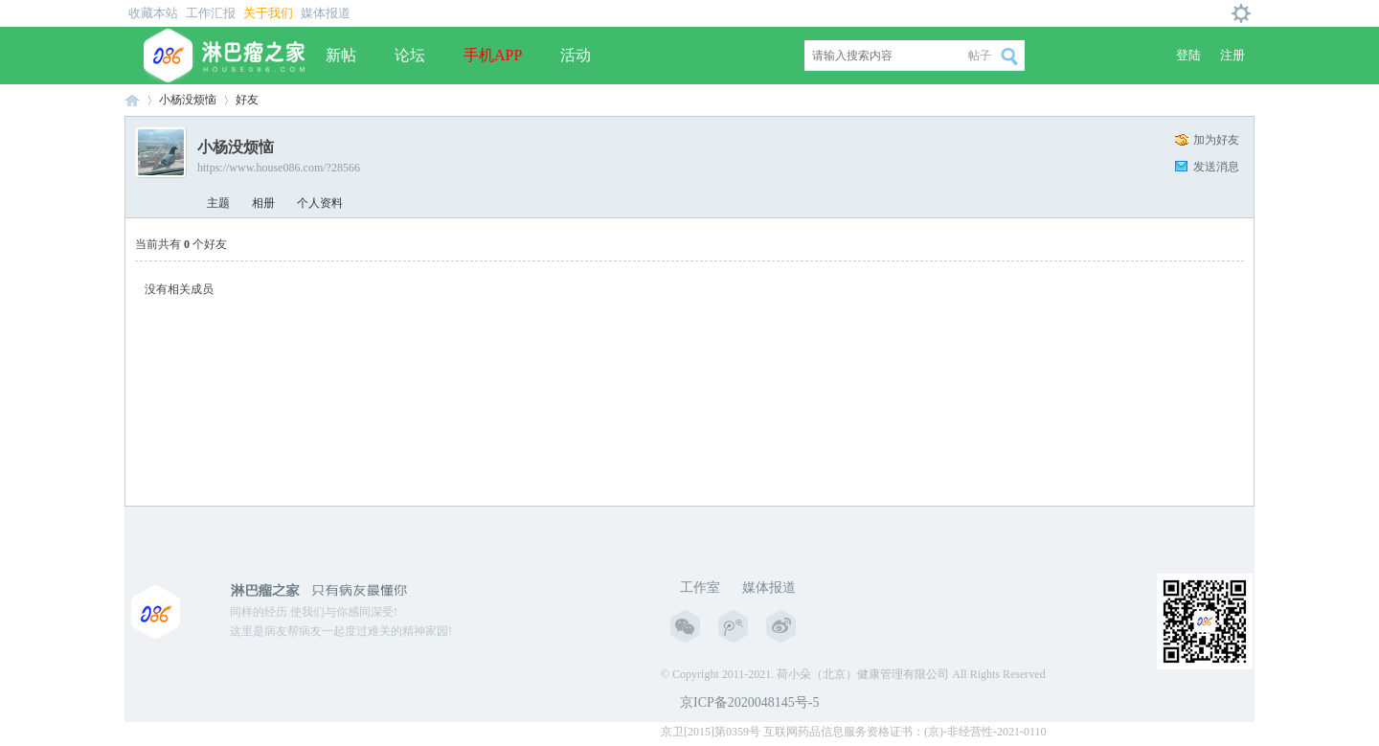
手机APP (492, 55)
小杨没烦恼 (187, 99)
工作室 (700, 587)
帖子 (979, 55)
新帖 (341, 55)
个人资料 (320, 203)
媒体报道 (325, 13)
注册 (1232, 55)
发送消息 (1216, 166)
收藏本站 (153, 13)
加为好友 (1216, 140)
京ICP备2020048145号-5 (749, 702)
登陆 (1188, 55)
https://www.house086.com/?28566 (278, 167)
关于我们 (268, 13)
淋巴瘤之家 (132, 100)
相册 (263, 203)
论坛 (410, 55)
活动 (575, 55)
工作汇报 (211, 13)
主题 (218, 203)
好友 (247, 99)
